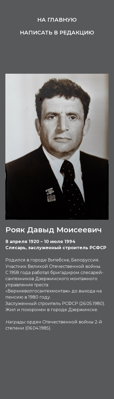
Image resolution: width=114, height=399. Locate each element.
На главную (57, 20)
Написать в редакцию (57, 32)
